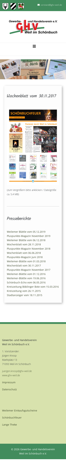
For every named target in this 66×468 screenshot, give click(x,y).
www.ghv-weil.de (11, 375)
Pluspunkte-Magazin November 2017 (28, 269)
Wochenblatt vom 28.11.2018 (24, 244)
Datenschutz (9, 389)
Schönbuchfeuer (12, 417)
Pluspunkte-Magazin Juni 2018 (25, 257)
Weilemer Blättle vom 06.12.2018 (26, 240)
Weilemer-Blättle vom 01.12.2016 (26, 274)
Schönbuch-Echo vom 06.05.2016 (26, 282)
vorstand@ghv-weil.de (51, 4)
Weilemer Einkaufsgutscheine (19, 410)
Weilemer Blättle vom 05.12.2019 (26, 231)
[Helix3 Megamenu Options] (34, 45)
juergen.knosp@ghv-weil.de (17, 371)
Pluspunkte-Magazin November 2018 (28, 248)
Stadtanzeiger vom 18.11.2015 (24, 295)
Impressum (8, 382)
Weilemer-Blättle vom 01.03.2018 (26, 261)
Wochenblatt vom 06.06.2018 (24, 253)
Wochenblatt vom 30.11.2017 (24, 265)
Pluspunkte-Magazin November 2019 (28, 236)
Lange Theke (9, 424)
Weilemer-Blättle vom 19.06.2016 (26, 278)
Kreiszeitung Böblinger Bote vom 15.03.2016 (33, 286)
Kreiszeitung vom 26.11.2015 (24, 291)
